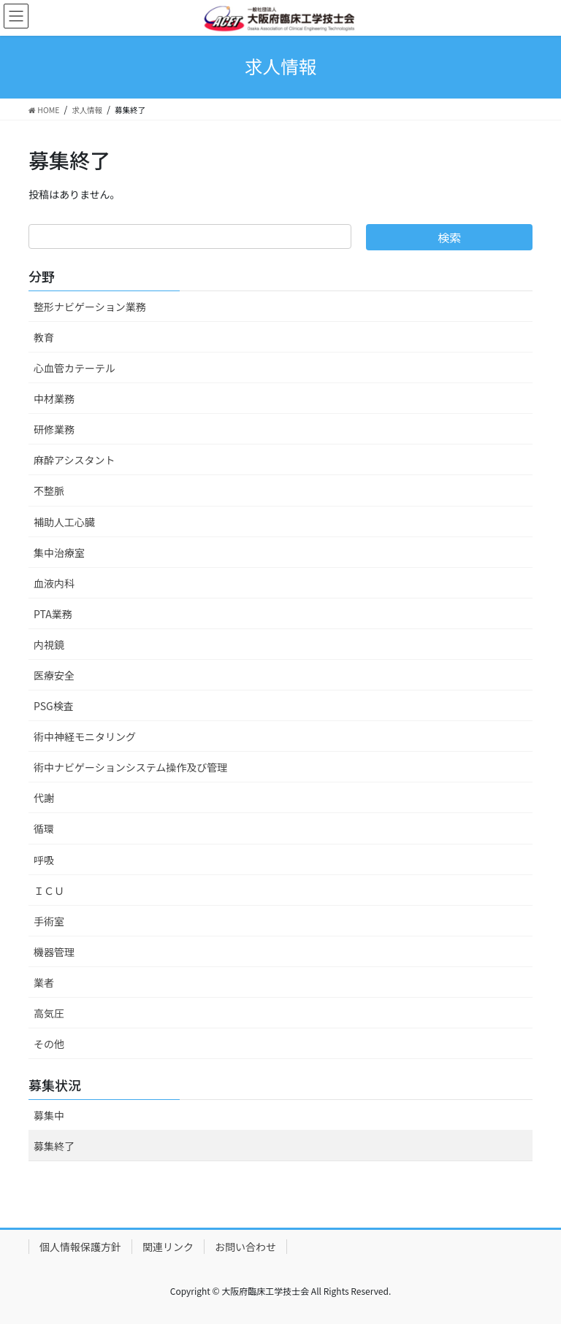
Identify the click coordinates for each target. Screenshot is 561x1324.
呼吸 (44, 859)
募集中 (49, 1115)
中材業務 (54, 398)
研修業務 (54, 429)
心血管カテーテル (74, 368)
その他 (49, 1043)
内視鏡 (49, 644)
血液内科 (54, 583)
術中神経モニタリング (85, 736)
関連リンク (168, 1246)
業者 (44, 982)
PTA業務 (53, 614)
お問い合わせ (245, 1246)
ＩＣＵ (49, 890)
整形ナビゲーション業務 (90, 306)
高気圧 (49, 1013)
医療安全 (54, 675)
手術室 (49, 921)
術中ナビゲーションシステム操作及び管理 (130, 767)
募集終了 (54, 1146)
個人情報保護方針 (80, 1246)
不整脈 (49, 490)
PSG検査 (54, 705)
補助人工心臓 (64, 522)
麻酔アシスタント (74, 460)
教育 (44, 337)
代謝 (44, 797)
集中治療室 (59, 552)
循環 (44, 828)
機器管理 (54, 951)
